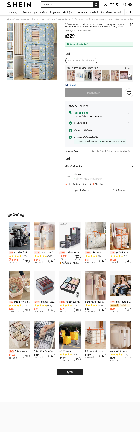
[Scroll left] (127, 12)
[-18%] (88, 252)
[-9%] (112, 302)
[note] (69, 263)
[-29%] (62, 302)
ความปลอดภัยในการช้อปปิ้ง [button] (86, 137)
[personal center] (105, 5)
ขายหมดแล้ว (93, 92)
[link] (111, 4)
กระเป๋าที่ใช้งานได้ (48, 19)
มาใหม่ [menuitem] (43, 12)
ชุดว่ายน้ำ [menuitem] (82, 12)
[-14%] (37, 252)
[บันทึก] (129, 92)
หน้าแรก (10, 19)
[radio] (81, 60)
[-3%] (11, 252)
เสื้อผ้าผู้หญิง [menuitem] (68, 12)
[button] (67, 4)
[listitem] (71, 75)
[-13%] (62, 252)
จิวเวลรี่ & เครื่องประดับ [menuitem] (111, 12)
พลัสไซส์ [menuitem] (94, 12)
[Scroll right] (130, 12)
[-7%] (11, 302)
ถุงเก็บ (60, 19)
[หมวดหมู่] (14, 12)
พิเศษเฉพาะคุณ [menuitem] (30, 12)
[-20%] (37, 302)
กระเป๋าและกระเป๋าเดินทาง (27, 19)
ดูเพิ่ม (70, 372)
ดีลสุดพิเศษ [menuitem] (55, 12)
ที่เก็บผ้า (68, 19)
